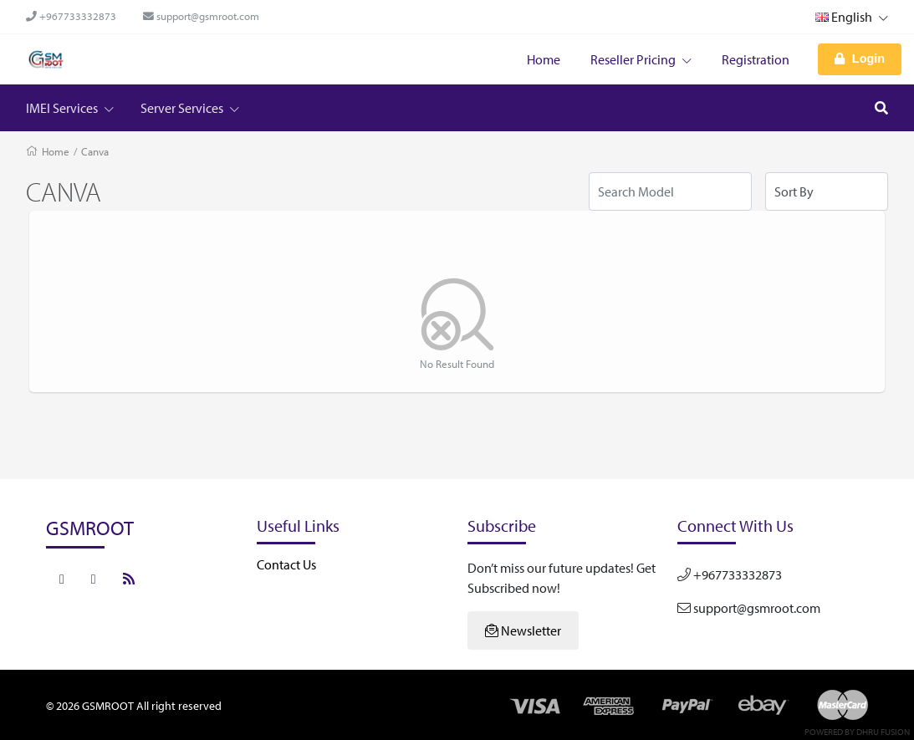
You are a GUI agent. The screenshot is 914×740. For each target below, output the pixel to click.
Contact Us (286, 564)
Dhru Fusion (883, 731)
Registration (755, 59)
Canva (95, 151)
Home (543, 59)
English (851, 16)
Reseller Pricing (641, 59)
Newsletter (523, 630)
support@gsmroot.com (201, 16)
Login (860, 58)
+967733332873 (71, 16)
